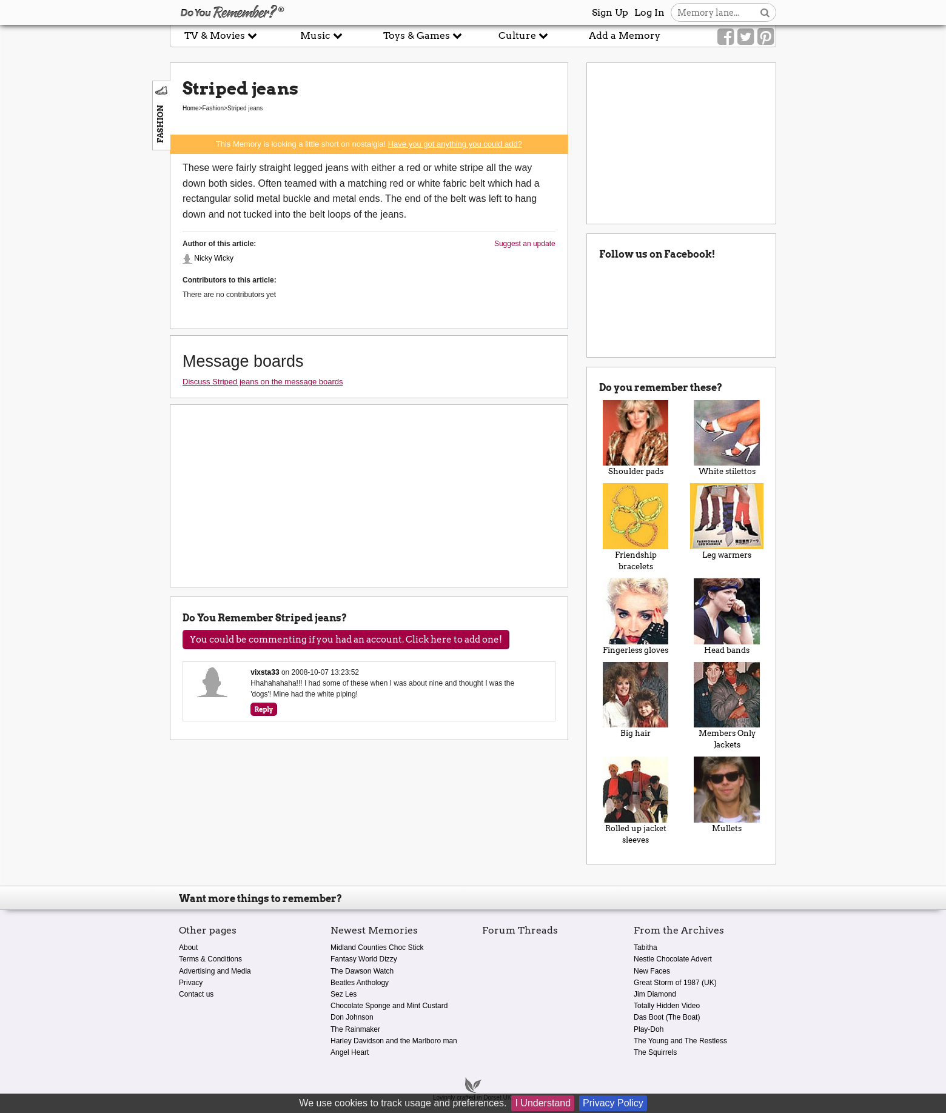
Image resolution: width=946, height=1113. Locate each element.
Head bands (726, 616)
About (188, 947)
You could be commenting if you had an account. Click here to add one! (346, 639)
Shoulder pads (636, 438)
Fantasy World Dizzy (363, 959)
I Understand (543, 1103)
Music (321, 35)
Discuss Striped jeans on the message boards (263, 381)
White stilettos (726, 438)
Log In (649, 12)
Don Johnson (352, 1017)
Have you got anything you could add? (455, 144)
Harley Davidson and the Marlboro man (393, 1041)
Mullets (726, 795)
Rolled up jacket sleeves (636, 800)
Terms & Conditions (210, 959)
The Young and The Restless (680, 1041)
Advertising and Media (215, 971)
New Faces (652, 971)
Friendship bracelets (636, 527)
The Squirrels (655, 1052)
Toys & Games (422, 35)
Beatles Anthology (359, 982)
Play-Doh (648, 1029)
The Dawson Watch (362, 971)
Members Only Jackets (726, 706)
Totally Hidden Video (667, 1005)
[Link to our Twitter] (745, 37)
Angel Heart (349, 1052)
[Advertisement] (84, 274)
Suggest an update (524, 243)
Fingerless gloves (636, 616)
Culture (523, 35)
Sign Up (610, 12)
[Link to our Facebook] (725, 37)
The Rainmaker (355, 1029)
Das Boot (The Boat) (667, 1017)
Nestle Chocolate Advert (673, 959)
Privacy (191, 982)
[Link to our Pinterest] (765, 37)
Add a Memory (624, 35)
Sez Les (343, 994)
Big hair (636, 700)
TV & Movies (220, 35)
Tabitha (645, 947)
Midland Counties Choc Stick (376, 947)
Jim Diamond (655, 994)
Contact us (196, 994)
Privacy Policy (613, 1103)
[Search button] (765, 12)
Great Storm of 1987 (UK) (675, 982)
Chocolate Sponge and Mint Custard (389, 1005)
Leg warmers (726, 521)
